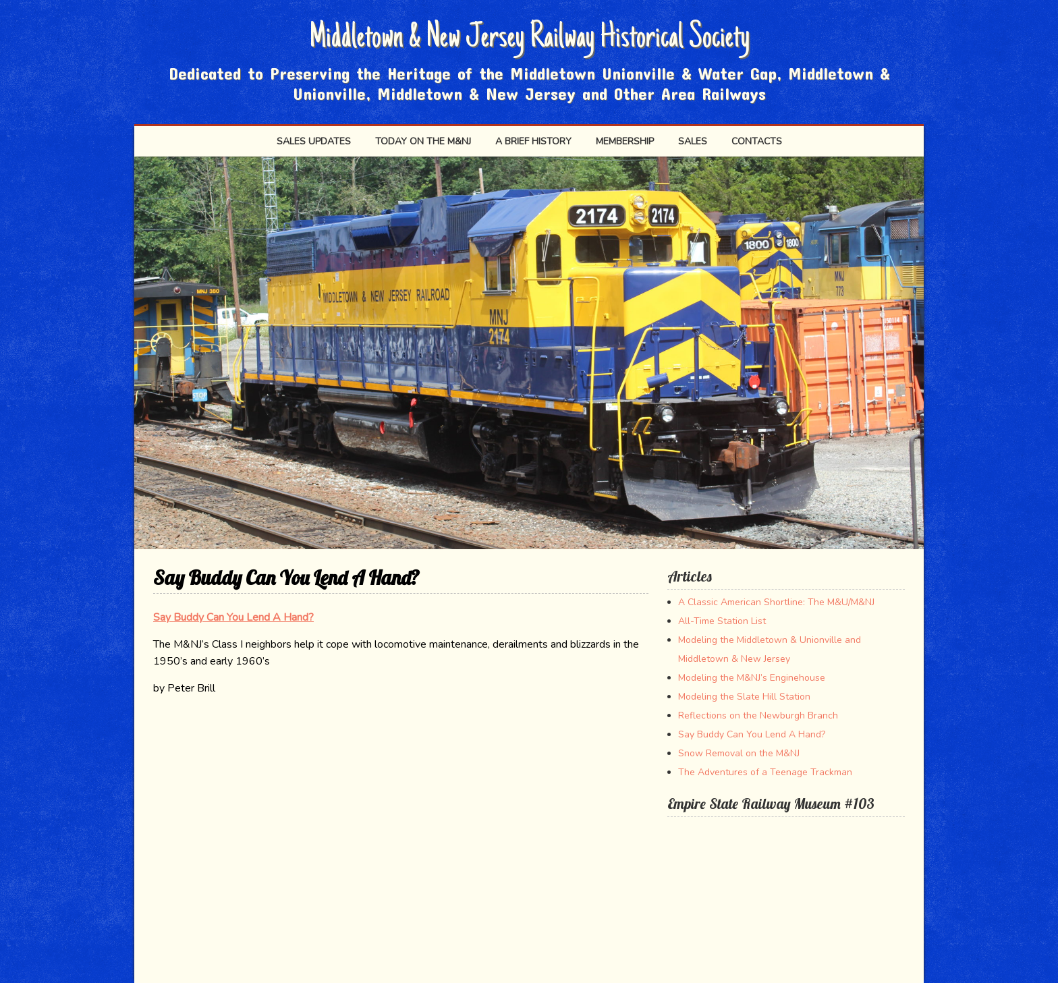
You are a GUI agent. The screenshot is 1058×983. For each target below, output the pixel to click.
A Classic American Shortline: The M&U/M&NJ (776, 602)
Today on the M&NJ (423, 141)
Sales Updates (314, 141)
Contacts (756, 141)
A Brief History (533, 141)
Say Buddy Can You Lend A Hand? (233, 617)
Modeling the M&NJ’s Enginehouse (751, 677)
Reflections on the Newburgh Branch (758, 715)
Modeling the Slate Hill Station (744, 696)
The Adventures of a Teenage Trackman (765, 772)
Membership (625, 141)
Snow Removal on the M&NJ (739, 753)
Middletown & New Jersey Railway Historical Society (529, 39)
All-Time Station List (722, 621)
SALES (692, 141)
